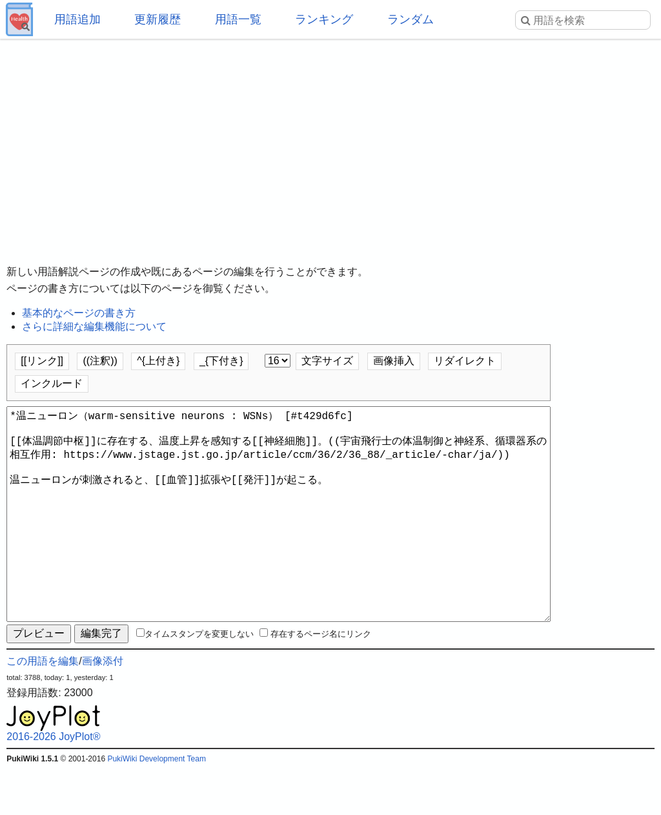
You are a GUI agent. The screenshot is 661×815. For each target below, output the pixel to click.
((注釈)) (100, 360)
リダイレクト (465, 360)
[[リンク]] (42, 360)
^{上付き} (158, 360)
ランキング (324, 19)
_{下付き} (221, 360)
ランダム (410, 19)
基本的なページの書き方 (79, 312)
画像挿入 (393, 360)
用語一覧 (238, 19)
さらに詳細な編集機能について (94, 326)
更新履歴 (157, 19)
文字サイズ (327, 360)
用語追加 (77, 19)
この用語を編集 (42, 707)
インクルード (52, 383)
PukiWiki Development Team (156, 805)
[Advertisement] (330, 142)
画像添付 (102, 707)
